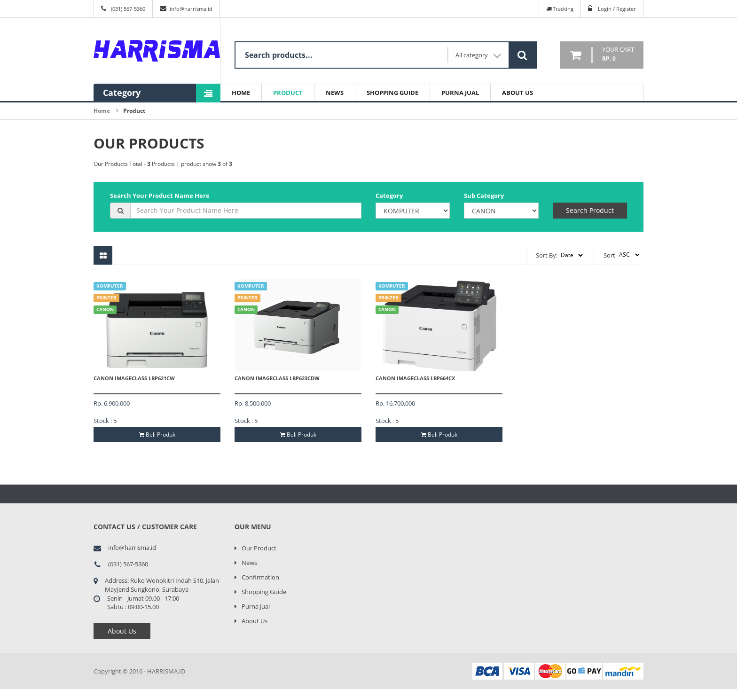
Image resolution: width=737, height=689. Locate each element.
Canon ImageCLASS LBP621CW (134, 378)
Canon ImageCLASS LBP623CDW (277, 378)
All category (478, 55)
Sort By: (546, 255)
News (335, 92)
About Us (517, 92)
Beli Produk (157, 434)
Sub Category (484, 195)
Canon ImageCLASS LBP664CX (415, 378)
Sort (609, 255)
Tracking (559, 8)
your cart (618, 54)
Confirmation (260, 577)
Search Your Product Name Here (160, 195)
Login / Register (617, 8)
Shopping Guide (392, 92)
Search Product (590, 210)
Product (288, 92)
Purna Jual (460, 92)
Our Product (259, 548)
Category (389, 195)
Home (241, 92)
